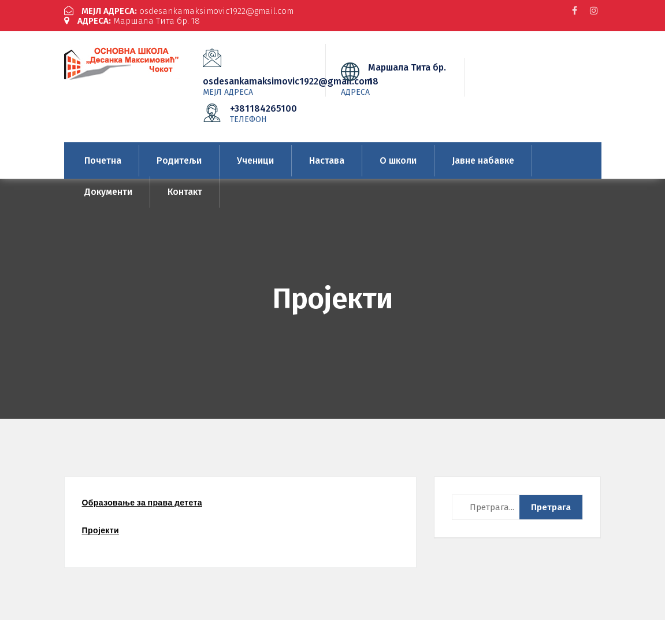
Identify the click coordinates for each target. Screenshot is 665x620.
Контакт (185, 191)
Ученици (255, 160)
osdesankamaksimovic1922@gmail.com (179, 11)
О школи (398, 160)
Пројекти (101, 530)
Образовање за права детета (142, 502)
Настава (326, 160)
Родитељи (179, 160)
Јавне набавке (483, 160)
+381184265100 (264, 113)
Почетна (102, 160)
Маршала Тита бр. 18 (132, 21)
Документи (108, 191)
